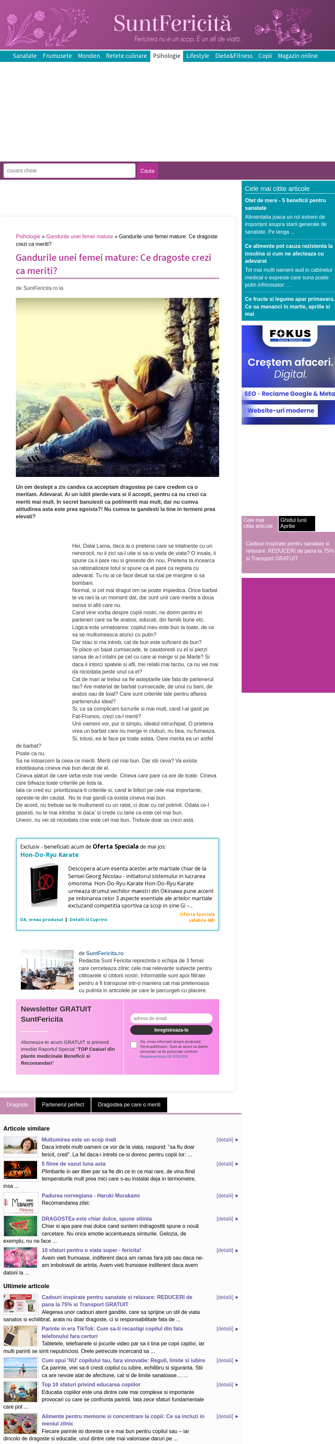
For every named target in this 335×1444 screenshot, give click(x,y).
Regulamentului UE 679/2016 (164, 1056)
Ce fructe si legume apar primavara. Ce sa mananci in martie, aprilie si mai (290, 306)
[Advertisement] (120, 156)
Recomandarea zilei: (71, 1202)
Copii (265, 56)
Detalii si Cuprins (88, 919)
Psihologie (166, 56)
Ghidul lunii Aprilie (293, 523)
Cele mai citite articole (258, 523)
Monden (89, 56)
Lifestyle (197, 56)
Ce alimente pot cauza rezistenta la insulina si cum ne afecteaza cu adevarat (289, 253)
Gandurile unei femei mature (79, 236)
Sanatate (25, 56)
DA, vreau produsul (42, 919)
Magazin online (298, 56)
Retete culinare (126, 56)
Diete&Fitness (234, 56)
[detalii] (224, 1139)
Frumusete (57, 56)
